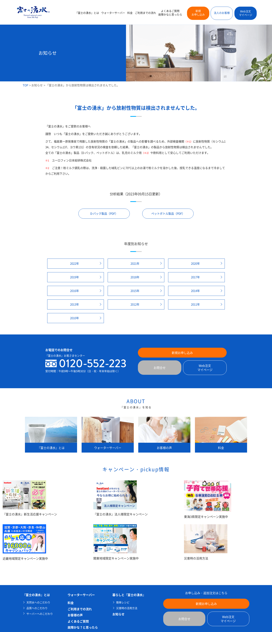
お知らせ (37, 85)
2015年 (135, 291)
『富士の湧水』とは (87, 13)
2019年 (74, 277)
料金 (130, 13)
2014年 (195, 291)
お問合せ (160, 367)
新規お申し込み (198, 12)
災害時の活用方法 (126, 608)
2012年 (135, 304)
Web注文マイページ (245, 13)
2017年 (195, 277)
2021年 (135, 263)
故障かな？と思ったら (83, 627)
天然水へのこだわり (38, 602)
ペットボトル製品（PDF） (168, 213)
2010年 (74, 318)
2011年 (195, 304)
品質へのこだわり (37, 608)
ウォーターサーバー (113, 13)
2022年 (74, 263)
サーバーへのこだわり (39, 614)
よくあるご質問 (78, 621)
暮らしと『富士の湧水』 (129, 594)
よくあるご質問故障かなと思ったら (170, 12)
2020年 (195, 263)
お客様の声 (75, 615)
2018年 (135, 277)
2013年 (74, 304)
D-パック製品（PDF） (104, 213)
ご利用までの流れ (145, 13)
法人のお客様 (222, 13)
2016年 (74, 291)
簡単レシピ (122, 602)
